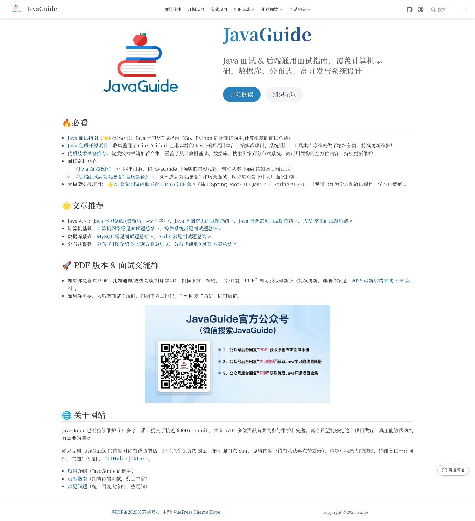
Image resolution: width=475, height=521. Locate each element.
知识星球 (243, 10)
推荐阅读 (271, 10)
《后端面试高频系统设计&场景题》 (111, 176)
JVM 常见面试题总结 (325, 220)
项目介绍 (77, 470)
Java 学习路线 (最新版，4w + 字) (129, 220)
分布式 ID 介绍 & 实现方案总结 (130, 244)
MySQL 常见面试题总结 (123, 236)
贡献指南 (77, 478)
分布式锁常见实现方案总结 (203, 244)
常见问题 (77, 486)
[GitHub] (409, 9)
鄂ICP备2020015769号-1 (135, 512)
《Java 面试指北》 (93, 168)
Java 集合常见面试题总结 (266, 220)
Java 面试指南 (83, 137)
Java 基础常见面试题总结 (201, 220)
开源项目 (196, 9)
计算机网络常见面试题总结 (126, 228)
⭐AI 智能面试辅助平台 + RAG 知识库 (149, 184)
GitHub (114, 458)
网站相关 (299, 10)
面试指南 (173, 9)
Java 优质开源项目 (88, 145)
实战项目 (219, 9)
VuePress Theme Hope (197, 512)
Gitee (137, 458)
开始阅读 (242, 94)
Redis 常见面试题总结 (182, 236)
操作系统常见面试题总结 (191, 228)
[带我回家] (32, 9)
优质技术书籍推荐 (87, 153)
